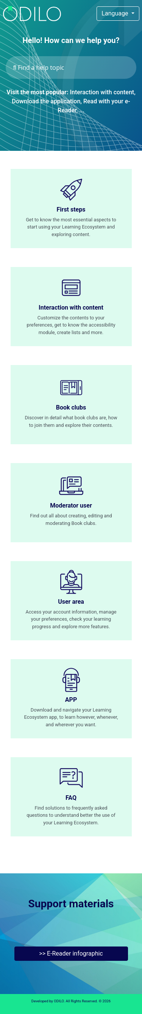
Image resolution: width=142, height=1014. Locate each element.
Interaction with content (102, 92)
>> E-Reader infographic (71, 953)
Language (115, 13)
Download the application (46, 101)
